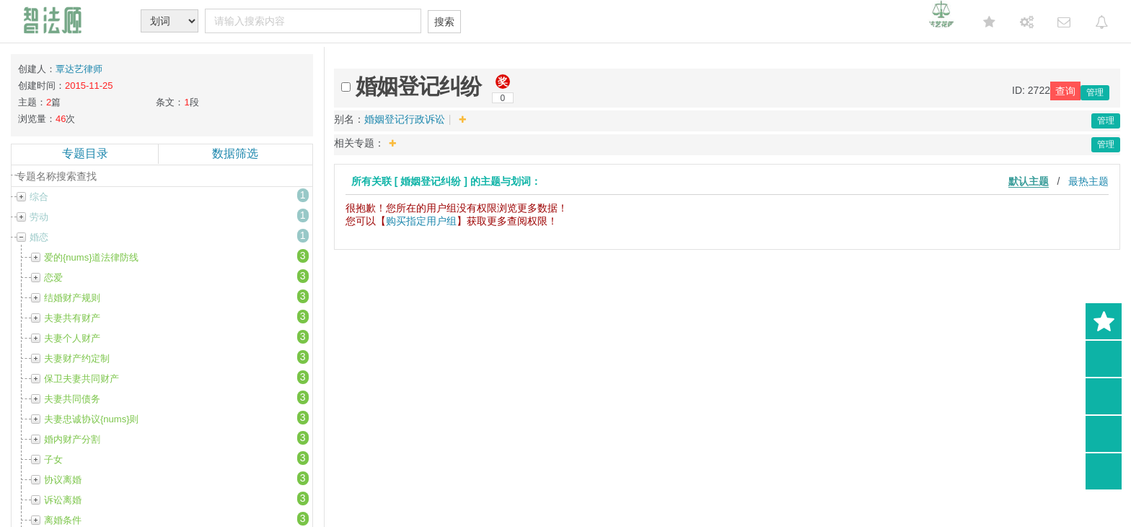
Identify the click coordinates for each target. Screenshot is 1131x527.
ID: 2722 (1031, 90)
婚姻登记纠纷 (418, 86)
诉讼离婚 (63, 500)
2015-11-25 (89, 85)
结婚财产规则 (72, 297)
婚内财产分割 (72, 439)
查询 (1065, 91)
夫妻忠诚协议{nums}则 (91, 419)
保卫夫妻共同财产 (81, 378)
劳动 (39, 217)
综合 (39, 196)
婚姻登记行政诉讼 (404, 119)
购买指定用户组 (421, 221)
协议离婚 (63, 479)
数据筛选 (235, 153)
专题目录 (85, 153)
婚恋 (39, 237)
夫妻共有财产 (72, 318)
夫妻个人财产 (72, 338)
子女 (53, 459)
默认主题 (1028, 181)
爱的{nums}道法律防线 (91, 257)
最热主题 (1088, 181)
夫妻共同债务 (72, 398)
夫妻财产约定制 (77, 358)
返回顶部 (1104, 471)
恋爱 (53, 277)
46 (61, 118)
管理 (1095, 92)
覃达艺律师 (79, 69)
